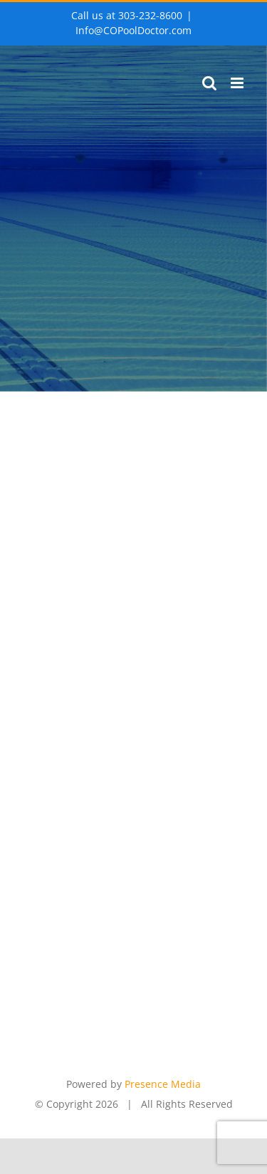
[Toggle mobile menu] (238, 82)
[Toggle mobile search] (209, 82)
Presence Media (163, 1084)
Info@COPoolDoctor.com (133, 30)
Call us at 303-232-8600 (126, 15)
